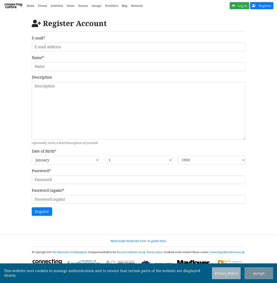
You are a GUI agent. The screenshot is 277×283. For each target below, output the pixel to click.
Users (70, 5)
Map (125, 5)
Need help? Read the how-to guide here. (139, 241)
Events (42, 5)
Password (40, 170)
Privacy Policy (226, 273)
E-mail (37, 38)
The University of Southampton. (70, 252)
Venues (83, 5)
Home (30, 5)
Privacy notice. (155, 252)
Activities (57, 5)
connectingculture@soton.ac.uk (226, 252)
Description (42, 77)
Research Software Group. (131, 252)
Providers (111, 5)
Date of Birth (43, 151)
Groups (96, 5)
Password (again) (47, 190)
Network (137, 5)
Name (37, 57)
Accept (258, 273)
